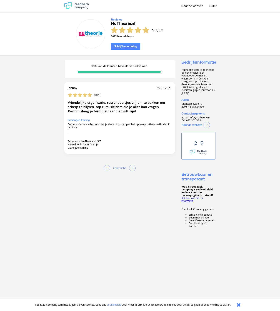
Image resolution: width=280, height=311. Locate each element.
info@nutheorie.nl (200, 117)
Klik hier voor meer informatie (192, 199)
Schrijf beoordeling (125, 46)
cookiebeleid (114, 304)
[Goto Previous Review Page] (108, 168)
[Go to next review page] (132, 168)
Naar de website (192, 6)
